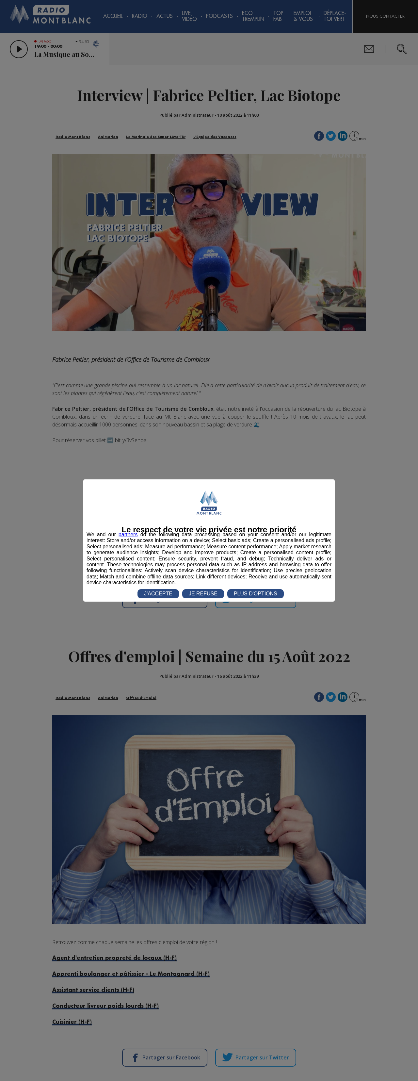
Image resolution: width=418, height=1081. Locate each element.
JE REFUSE (203, 593)
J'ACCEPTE (158, 593)
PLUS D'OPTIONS (255, 593)
